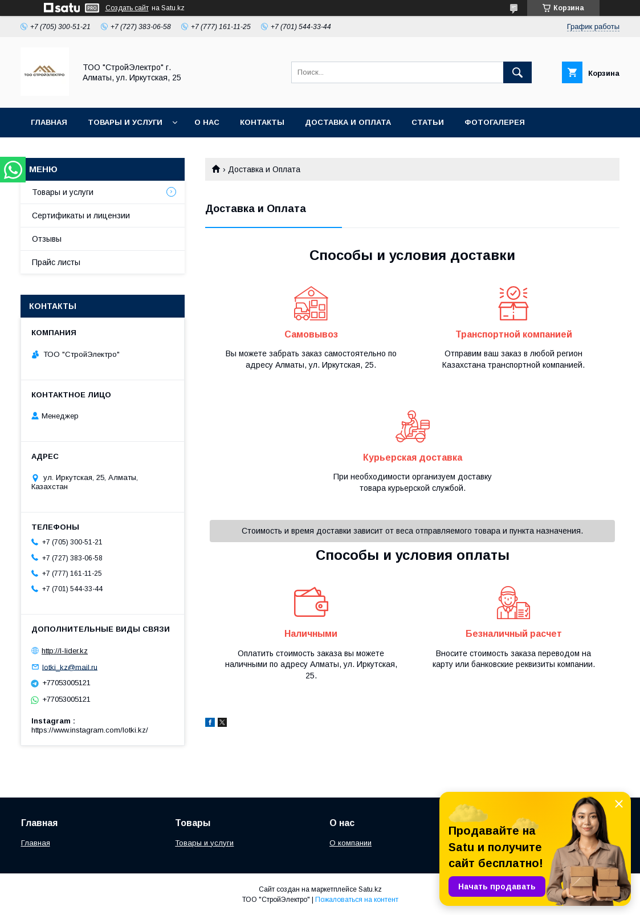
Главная (49, 122)
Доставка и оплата (348, 122)
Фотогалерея (494, 122)
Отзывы (47, 238)
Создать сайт (127, 8)
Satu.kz (370, 889)
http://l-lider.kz (65, 650)
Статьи (427, 122)
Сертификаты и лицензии (81, 215)
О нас (206, 122)
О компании (350, 843)
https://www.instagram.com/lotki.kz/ (89, 730)
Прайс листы (56, 262)
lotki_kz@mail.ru (69, 666)
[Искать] (517, 72)
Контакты (262, 122)
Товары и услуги (125, 122)
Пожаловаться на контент (356, 900)
